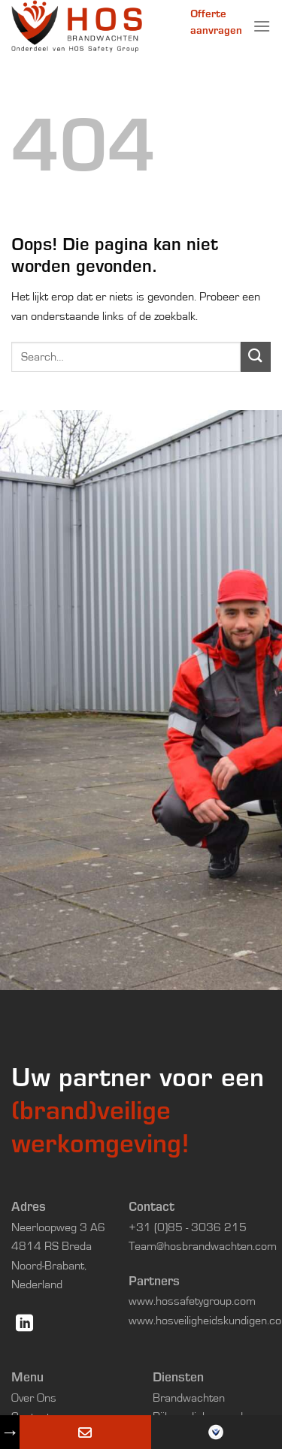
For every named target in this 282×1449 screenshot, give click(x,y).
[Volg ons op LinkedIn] (24, 1324)
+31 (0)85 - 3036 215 (188, 1227)
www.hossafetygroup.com (192, 1301)
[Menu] (262, 26)
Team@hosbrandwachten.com (203, 1246)
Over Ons (33, 1398)
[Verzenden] (256, 356)
